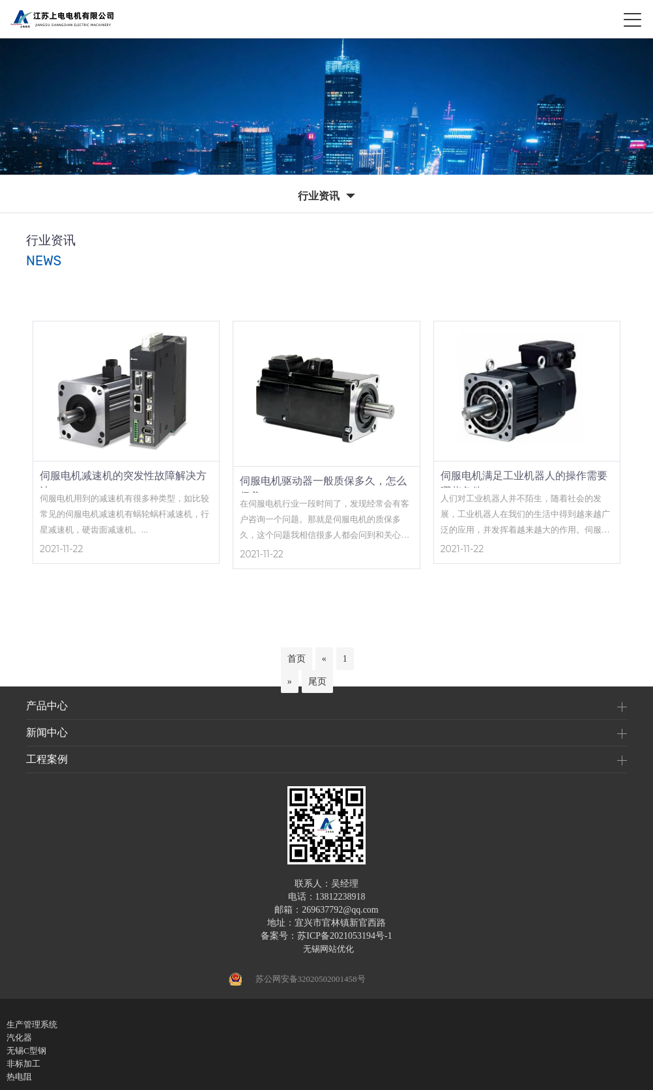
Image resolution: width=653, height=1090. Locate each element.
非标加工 (23, 1063)
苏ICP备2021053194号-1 (344, 936)
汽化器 (19, 1037)
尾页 (317, 681)
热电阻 (19, 1077)
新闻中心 (47, 732)
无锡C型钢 (26, 1050)
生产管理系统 (32, 1024)
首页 (296, 659)
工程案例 (47, 759)
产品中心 (47, 705)
